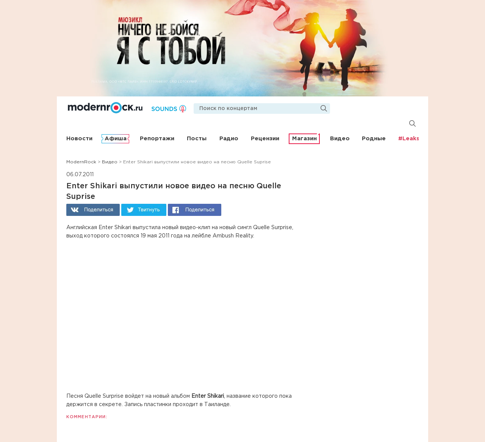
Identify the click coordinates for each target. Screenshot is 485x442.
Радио (228, 138)
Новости (79, 138)
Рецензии (265, 138)
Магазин (304, 138)
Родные (374, 138)
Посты (197, 138)
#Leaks (408, 138)
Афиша (116, 138)
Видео (340, 138)
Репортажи (157, 138)
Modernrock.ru (105, 107)
